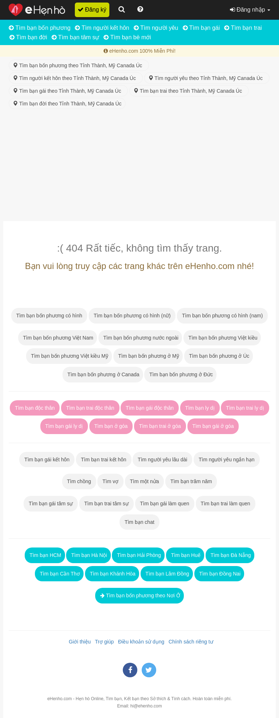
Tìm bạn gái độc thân (149, 408)
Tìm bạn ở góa (111, 426)
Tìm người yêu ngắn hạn (226, 459)
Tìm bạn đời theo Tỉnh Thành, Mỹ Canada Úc (67, 104)
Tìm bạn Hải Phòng (138, 555)
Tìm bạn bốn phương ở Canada (103, 374)
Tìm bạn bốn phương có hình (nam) (222, 315)
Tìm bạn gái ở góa (213, 426)
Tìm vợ (110, 481)
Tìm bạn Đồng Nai (219, 574)
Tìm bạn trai (243, 28)
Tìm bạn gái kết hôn (47, 459)
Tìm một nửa (145, 481)
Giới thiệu (78, 642)
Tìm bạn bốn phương (39, 28)
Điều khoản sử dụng (139, 642)
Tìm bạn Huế (185, 555)
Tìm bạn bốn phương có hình (49, 315)
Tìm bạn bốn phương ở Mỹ (148, 356)
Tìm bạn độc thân (34, 408)
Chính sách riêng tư (189, 642)
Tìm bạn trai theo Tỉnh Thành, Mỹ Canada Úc (189, 91)
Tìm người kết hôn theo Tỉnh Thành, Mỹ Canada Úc (76, 78)
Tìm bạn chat (139, 522)
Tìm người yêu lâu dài (162, 459)
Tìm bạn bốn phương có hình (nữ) (132, 315)
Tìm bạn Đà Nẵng (230, 555)
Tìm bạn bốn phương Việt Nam (57, 338)
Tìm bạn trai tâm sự (106, 503)
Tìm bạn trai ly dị (245, 408)
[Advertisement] (139, 166)
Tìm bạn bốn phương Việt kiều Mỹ (69, 356)
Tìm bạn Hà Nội (88, 555)
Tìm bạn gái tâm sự (50, 503)
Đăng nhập (250, 10)
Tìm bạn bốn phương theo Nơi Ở (139, 595)
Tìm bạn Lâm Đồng (166, 574)
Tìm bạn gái (201, 28)
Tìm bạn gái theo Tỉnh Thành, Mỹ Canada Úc (68, 91)
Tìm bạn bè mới (127, 37)
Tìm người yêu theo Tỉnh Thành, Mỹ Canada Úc (207, 78)
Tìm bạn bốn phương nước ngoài (140, 338)
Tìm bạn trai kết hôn (104, 459)
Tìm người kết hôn (102, 28)
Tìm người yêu (156, 28)
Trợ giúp (103, 642)
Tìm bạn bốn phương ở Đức (180, 374)
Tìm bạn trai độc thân (90, 408)
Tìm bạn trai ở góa (160, 426)
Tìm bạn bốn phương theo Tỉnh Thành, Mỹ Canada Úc (79, 65)
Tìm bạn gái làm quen (165, 503)
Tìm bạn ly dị (200, 408)
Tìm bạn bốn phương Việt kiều (222, 338)
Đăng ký (92, 10)
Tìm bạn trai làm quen (225, 503)
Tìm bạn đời (28, 37)
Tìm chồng (79, 481)
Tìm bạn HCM (44, 555)
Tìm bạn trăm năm (191, 481)
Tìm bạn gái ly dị (64, 426)
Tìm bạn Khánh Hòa (112, 574)
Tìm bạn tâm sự (76, 37)
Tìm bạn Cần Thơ (59, 574)
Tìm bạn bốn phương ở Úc (219, 356)
